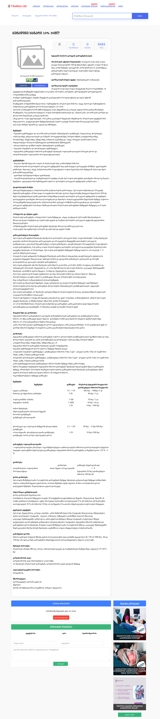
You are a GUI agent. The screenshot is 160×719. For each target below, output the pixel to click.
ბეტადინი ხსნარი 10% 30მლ (46, 16)
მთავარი (15, 16)
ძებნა (139, 16)
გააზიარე (23, 85)
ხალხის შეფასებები (61, 603)
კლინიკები (48, 6)
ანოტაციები (62, 6)
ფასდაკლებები (129, 604)
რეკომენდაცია (40, 85)
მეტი (120, 6)
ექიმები (36, 6)
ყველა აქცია (129, 714)
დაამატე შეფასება (61, 617)
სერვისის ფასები (89, 6)
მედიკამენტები (107, 6)
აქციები (74, 6)
